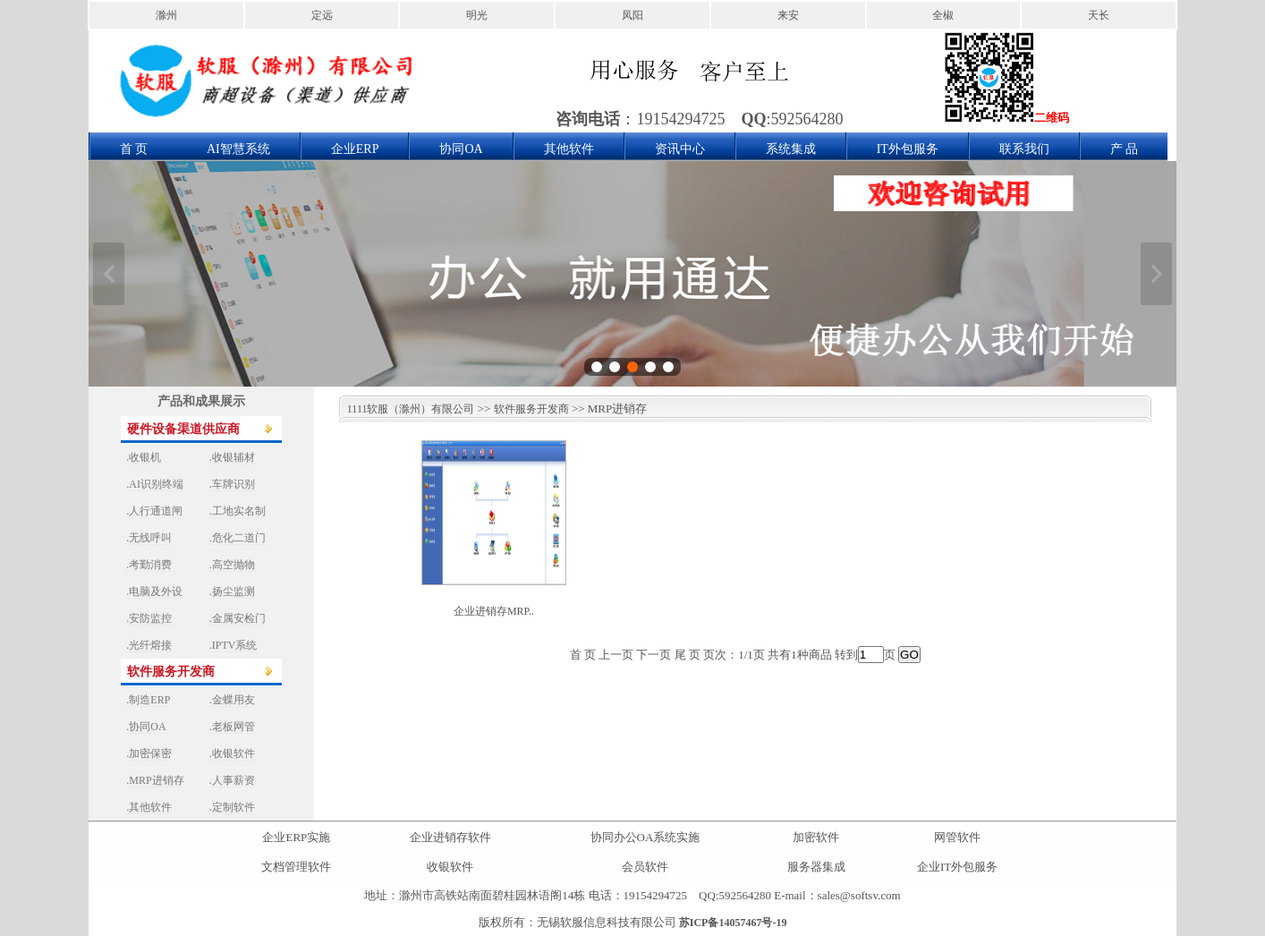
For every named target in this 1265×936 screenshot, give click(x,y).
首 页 (134, 149)
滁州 (166, 15)
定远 (322, 15)
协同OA (460, 149)
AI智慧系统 (238, 149)
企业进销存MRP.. (494, 611)
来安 (788, 15)
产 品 (1124, 149)
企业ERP (355, 149)
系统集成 (791, 149)
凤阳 (632, 15)
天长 (1098, 15)
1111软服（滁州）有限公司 (407, 409)
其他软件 (569, 149)
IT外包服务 (907, 149)
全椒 (943, 15)
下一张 (1156, 274)
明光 (477, 15)
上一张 (108, 274)
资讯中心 (680, 149)
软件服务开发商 (531, 409)
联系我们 (1024, 149)
